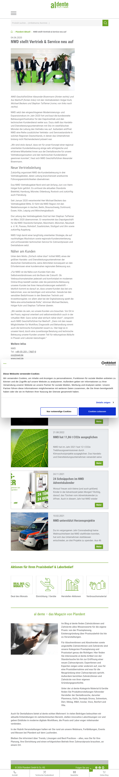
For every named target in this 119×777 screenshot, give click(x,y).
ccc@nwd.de (17, 355)
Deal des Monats (19, 596)
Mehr (99, 421)
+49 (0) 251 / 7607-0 (25, 351)
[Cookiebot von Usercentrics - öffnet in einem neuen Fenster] (103, 363)
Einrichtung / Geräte (46, 596)
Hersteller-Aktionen (71, 596)
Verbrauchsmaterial (96, 596)
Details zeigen (103, 402)
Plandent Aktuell (23, 32)
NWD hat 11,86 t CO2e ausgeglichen (75, 437)
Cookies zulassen (97, 411)
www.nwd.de (17, 358)
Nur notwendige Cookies (59, 411)
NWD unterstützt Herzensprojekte (74, 520)
